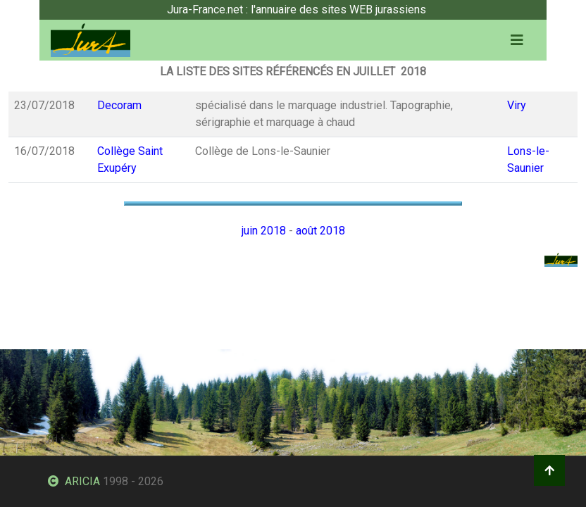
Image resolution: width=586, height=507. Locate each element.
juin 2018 (264, 230)
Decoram (119, 105)
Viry (516, 105)
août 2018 (320, 230)
